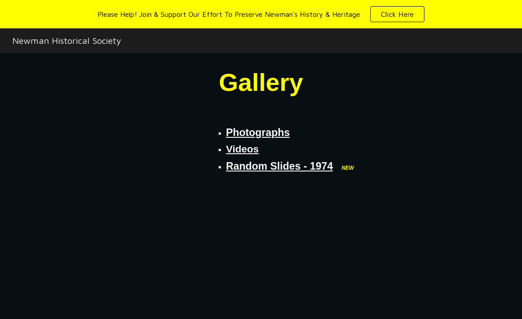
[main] (261, 82)
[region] (261, 14)
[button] (397, 14)
